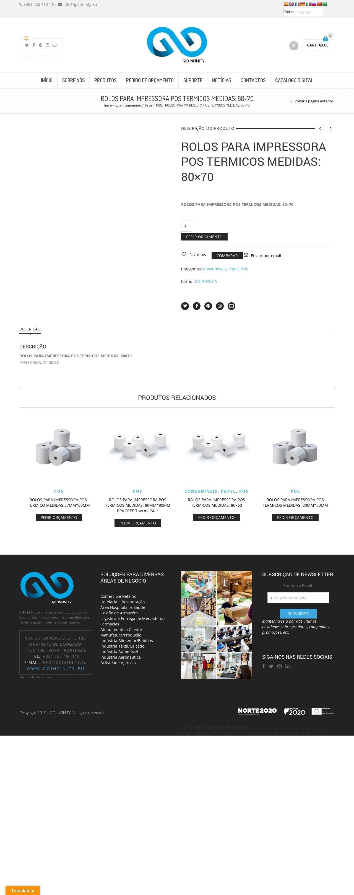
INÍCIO (47, 80)
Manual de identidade (35, 677)
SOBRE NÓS (73, 80)
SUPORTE (192, 80)
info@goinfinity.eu (64, 662)
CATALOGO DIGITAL (294, 80)
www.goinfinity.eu (56, 668)
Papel (149, 105)
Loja (118, 105)
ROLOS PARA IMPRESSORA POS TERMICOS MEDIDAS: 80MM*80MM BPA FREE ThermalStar (137, 505)
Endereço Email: (298, 585)
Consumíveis (133, 105)
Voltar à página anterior (314, 101)
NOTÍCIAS (221, 80)
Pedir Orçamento (204, 236)
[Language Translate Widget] (303, 12)
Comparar (227, 255)
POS (159, 105)
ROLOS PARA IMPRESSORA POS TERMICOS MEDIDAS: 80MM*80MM (295, 502)
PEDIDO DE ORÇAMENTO (150, 80)
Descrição (30, 329)
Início (108, 105)
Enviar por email (266, 255)
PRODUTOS (105, 80)
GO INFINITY (206, 281)
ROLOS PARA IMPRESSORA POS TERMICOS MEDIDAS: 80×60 (216, 502)
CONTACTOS (253, 80)
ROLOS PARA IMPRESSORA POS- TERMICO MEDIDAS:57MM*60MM (59, 502)
